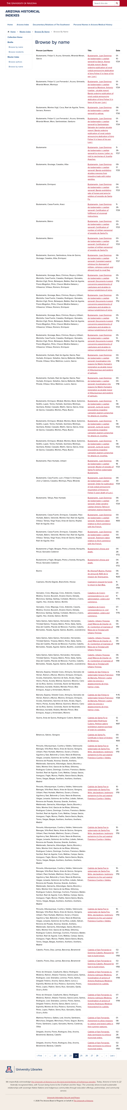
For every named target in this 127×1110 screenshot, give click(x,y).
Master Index (25, 32)
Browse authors (15, 62)
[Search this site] (104, 3)
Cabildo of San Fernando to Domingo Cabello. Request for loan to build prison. (101, 953)
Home (10, 24)
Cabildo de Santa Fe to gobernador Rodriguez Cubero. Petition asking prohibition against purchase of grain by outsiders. (100, 724)
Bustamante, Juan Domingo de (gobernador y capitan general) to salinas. (100, 110)
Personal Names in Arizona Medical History (93, 24)
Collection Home (15, 37)
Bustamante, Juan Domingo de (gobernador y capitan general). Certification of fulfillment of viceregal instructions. (100, 210)
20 (55, 1055)
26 (86, 1055)
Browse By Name (42, 32)
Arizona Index (23, 24)
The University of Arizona (83, 1101)
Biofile (10, 42)
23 (70, 1055)
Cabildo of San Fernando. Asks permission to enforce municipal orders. (99, 1035)
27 (92, 1055)
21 (60, 1055)
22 (65, 1055)
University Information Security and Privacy (63, 1098)
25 (81, 1055)
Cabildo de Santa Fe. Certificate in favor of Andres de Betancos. (100, 738)
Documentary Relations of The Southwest (51, 24)
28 (97, 1055)
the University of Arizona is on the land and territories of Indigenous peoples (63, 1082)
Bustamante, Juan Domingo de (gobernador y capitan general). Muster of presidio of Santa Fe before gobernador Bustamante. (101, 467)
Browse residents (16, 52)
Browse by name (16, 47)
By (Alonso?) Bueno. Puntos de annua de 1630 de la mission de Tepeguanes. (99, 574)
